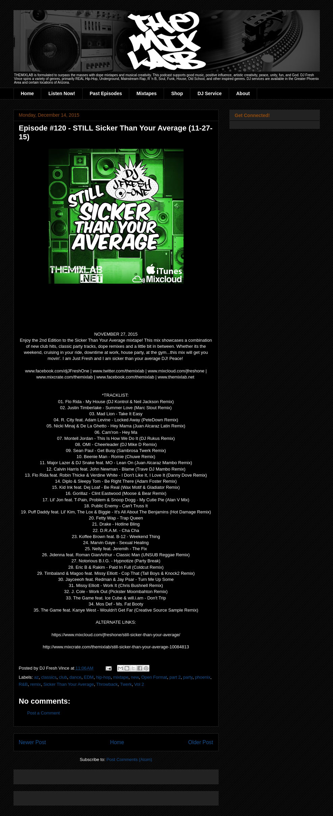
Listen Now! (61, 93)
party (188, 677)
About (243, 93)
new (135, 677)
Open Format (154, 677)
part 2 (175, 677)
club (63, 677)
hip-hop (103, 677)
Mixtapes (146, 93)
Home (27, 93)
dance (75, 677)
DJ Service (209, 93)
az (36, 677)
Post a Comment (43, 712)
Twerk (126, 684)
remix (35, 684)
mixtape (121, 677)
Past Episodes (106, 93)
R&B (23, 684)
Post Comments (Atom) (129, 759)
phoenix (203, 677)
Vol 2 (139, 684)
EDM (89, 677)
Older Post (200, 742)
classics (49, 677)
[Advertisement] (98, 774)
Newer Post (32, 742)
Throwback (107, 684)
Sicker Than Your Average (68, 684)
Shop (177, 93)
